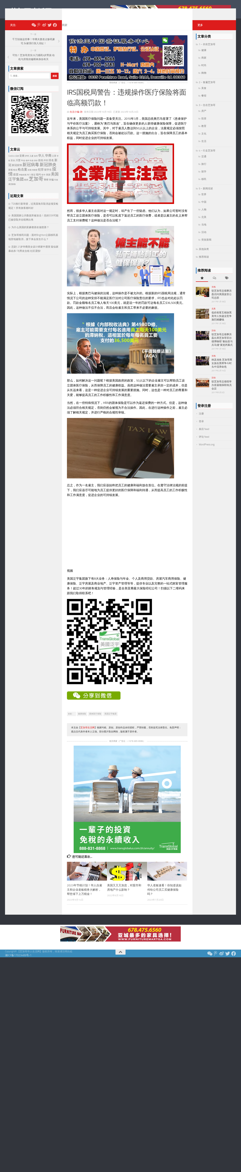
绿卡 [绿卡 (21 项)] (44, 180)
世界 (203, 199)
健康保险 (82, 719)
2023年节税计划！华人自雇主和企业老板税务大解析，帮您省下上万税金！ (84, 895)
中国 (203, 206)
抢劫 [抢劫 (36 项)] (40, 165)
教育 (203, 131)
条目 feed (204, 434)
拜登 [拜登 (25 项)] (46, 165)
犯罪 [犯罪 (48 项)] (41, 174)
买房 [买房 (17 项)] (17, 161)
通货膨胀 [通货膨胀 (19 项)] (12, 189)
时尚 (203, 70)
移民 (203, 184)
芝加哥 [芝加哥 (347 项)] (36, 184)
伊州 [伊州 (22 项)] (27, 161)
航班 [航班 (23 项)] (26, 184)
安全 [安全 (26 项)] (13, 165)
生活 (203, 146)
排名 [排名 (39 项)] (51, 165)
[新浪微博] (44, 30)
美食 (203, 93)
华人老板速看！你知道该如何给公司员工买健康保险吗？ (164, 895)
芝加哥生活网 (31, 11)
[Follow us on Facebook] (55, 30)
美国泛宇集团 (110, 719)
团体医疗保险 (95, 719)
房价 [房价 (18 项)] (36, 166)
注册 (201, 418)
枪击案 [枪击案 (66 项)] (22, 174)
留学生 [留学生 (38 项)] (48, 174)
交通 (203, 161)
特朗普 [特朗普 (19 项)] (34, 175)
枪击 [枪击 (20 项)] (15, 175)
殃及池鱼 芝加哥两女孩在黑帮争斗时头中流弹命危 (222, 368)
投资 (203, 123)
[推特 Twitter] (50, 30)
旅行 (203, 169)
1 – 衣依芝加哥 (207, 49)
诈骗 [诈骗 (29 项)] (51, 184)
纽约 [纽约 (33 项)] (38, 179)
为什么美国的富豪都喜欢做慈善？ (30, 232)
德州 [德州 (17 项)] (27, 166)
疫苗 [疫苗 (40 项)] (16, 179)
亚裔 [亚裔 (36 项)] (21, 160)
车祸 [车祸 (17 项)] (56, 185)
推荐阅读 (204, 261)
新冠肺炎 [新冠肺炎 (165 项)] (48, 169)
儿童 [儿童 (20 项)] (31, 161)
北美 (203, 222)
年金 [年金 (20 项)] (23, 165)
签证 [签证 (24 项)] (33, 179)
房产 (203, 116)
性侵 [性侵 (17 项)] (31, 166)
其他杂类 (204, 254)
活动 (203, 237)
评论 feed (204, 441)
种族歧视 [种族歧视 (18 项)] (22, 180)
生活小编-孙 (76, 116)
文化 (203, 138)
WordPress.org (207, 449)
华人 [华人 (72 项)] (41, 160)
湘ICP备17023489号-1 (18, 960)
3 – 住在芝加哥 (207, 110)
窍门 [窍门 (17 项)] (29, 180)
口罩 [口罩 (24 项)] (54, 161)
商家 (64, 30)
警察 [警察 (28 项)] (46, 184)
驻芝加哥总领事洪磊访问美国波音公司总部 (222, 299)
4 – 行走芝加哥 (207, 155)
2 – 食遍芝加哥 (207, 87)
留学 (203, 176)
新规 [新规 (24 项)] (10, 175)
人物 (203, 214)
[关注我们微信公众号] (33, 30)
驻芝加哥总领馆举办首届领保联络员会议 (222, 390)
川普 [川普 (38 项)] (18, 165)
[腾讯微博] (39, 30)
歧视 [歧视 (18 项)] (29, 175)
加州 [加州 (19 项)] (36, 161)
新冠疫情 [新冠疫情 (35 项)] (17, 170)
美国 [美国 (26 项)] (48, 179)
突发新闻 (206, 244)
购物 (203, 77)
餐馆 (203, 100)
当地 (203, 229)
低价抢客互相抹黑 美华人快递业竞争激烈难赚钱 (222, 321)
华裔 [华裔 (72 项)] (48, 160)
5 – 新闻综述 (206, 193)
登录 (201, 426)
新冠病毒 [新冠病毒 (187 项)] (30, 169)
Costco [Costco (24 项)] (11, 161)
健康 (203, 55)
